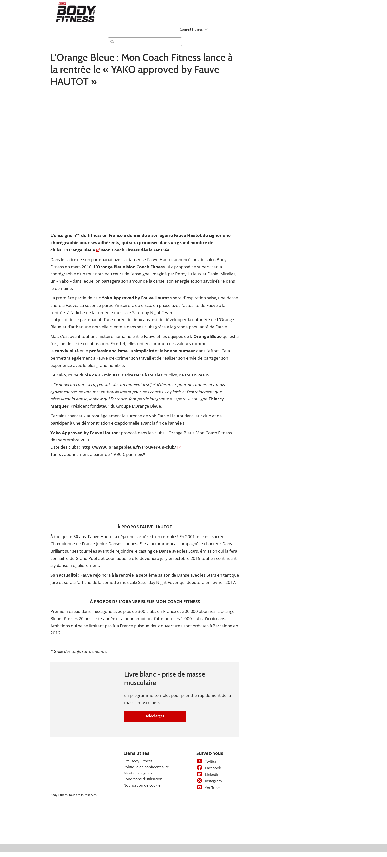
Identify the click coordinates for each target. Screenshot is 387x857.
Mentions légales (137, 777)
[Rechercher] (145, 46)
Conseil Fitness (191, 34)
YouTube (208, 792)
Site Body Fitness (137, 765)
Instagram (209, 785)
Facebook (208, 772)
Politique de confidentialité (146, 771)
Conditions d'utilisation (142, 783)
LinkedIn (207, 779)
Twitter (206, 766)
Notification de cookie (141, 789)
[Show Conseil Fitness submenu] (206, 34)
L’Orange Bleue (79, 254)
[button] (155, 721)
